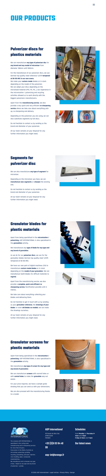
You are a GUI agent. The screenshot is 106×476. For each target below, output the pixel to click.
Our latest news (83, 443)
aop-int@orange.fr (54, 455)
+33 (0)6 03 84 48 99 (54, 445)
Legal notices (54, 472)
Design (72, 472)
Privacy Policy (64, 472)
